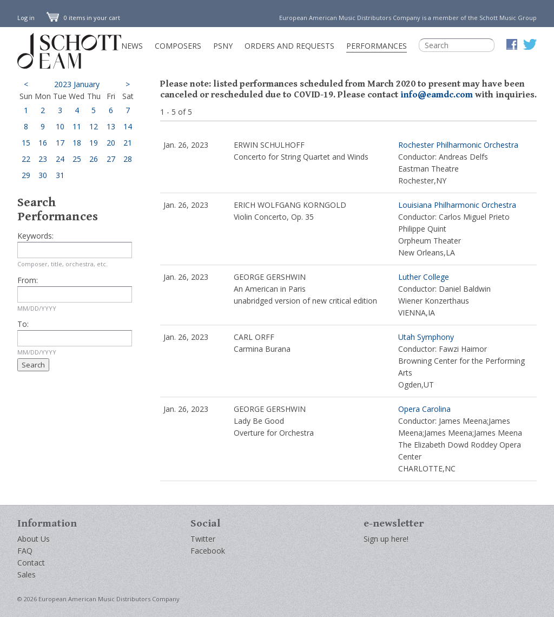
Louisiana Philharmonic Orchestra (457, 205)
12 (93, 126)
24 (60, 159)
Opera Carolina (424, 409)
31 (60, 175)
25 (76, 159)
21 (127, 142)
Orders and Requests (289, 46)
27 (111, 159)
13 (111, 126)
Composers (178, 46)
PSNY (223, 46)
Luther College (423, 277)
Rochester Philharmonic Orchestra (458, 145)
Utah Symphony (426, 337)
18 (76, 142)
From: (27, 280)
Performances (376, 46)
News (132, 46)
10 (60, 126)
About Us (33, 539)
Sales (26, 574)
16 (42, 142)
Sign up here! (386, 539)
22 (26, 159)
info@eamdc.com (436, 94)
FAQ (24, 551)
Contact (31, 562)
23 (42, 159)
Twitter (202, 539)
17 (60, 142)
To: (23, 324)
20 (111, 142)
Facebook (207, 551)
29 (26, 175)
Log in (26, 18)
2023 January (77, 84)
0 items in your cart (83, 18)
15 (26, 142)
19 (93, 142)
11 (76, 126)
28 (127, 159)
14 (127, 126)
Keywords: (35, 236)
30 (42, 175)
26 (93, 159)
